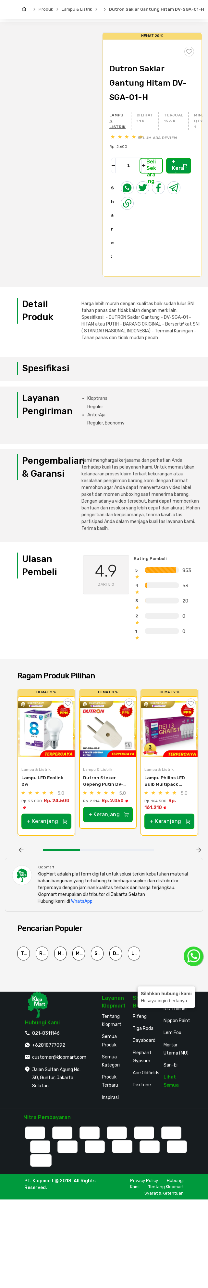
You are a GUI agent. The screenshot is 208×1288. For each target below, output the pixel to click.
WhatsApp (81, 901)
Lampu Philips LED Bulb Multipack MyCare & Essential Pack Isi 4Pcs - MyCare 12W (166, 781)
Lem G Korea (136, 953)
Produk (46, 9)
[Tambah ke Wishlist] (68, 703)
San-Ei (170, 1065)
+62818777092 (48, 1045)
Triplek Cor (25, 953)
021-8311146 (46, 1033)
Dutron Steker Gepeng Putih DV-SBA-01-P (103, 781)
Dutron (117, 953)
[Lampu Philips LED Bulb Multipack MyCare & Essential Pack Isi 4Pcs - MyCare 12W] (169, 729)
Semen (99, 953)
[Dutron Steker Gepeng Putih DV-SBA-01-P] (108, 729)
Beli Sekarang (151, 166)
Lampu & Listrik (77, 9)
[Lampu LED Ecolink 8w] (46, 729)
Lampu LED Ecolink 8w (42, 781)
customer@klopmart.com (59, 1057)
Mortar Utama (62, 953)
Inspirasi (110, 1097)
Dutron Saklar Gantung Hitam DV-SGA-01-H (156, 9)
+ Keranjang (180, 166)
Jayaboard (144, 1040)
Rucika (43, 953)
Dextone (142, 1085)
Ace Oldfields (146, 1073)
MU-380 (80, 953)
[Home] (25, 9)
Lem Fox (172, 1032)
